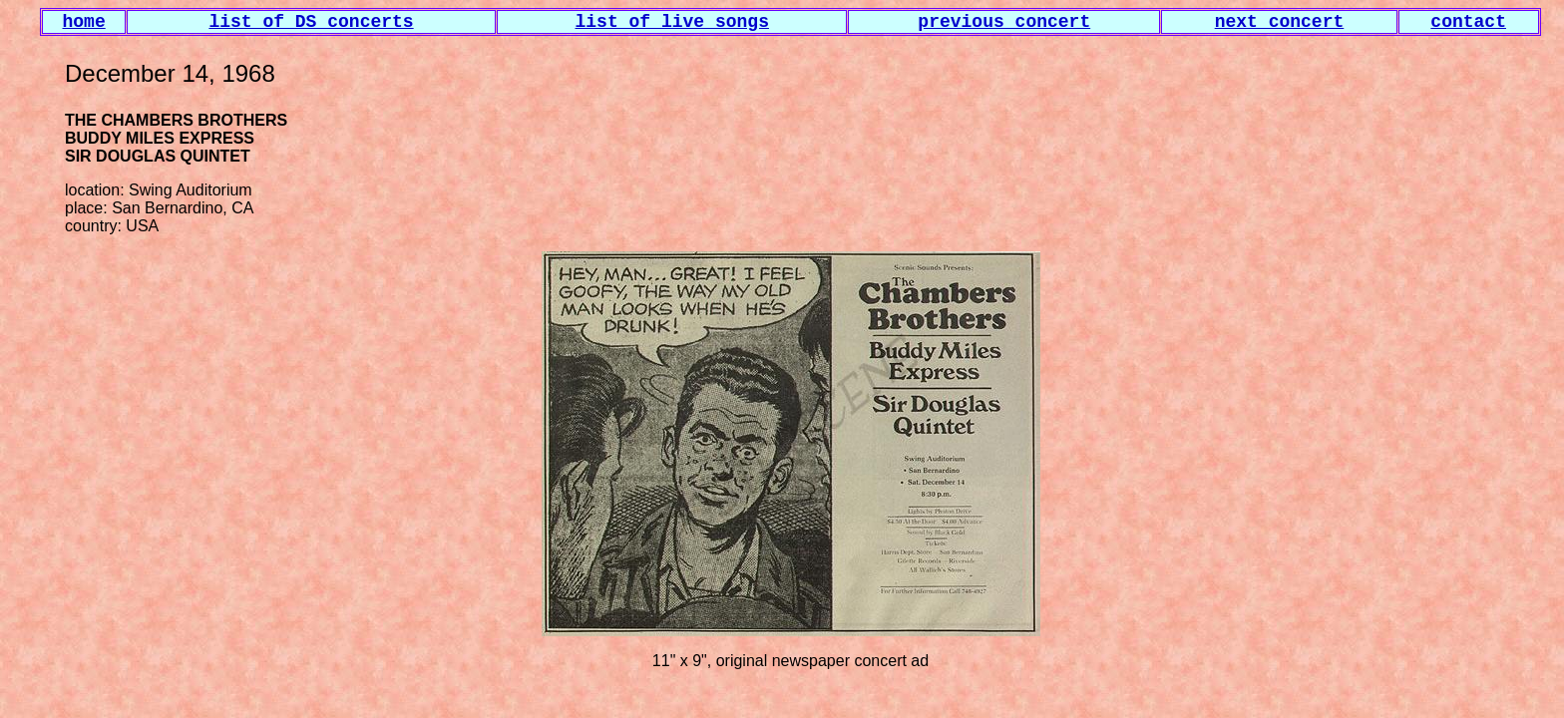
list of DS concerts (310, 22)
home (84, 22)
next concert (1280, 22)
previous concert (1004, 22)
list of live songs (672, 22)
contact (1468, 22)
